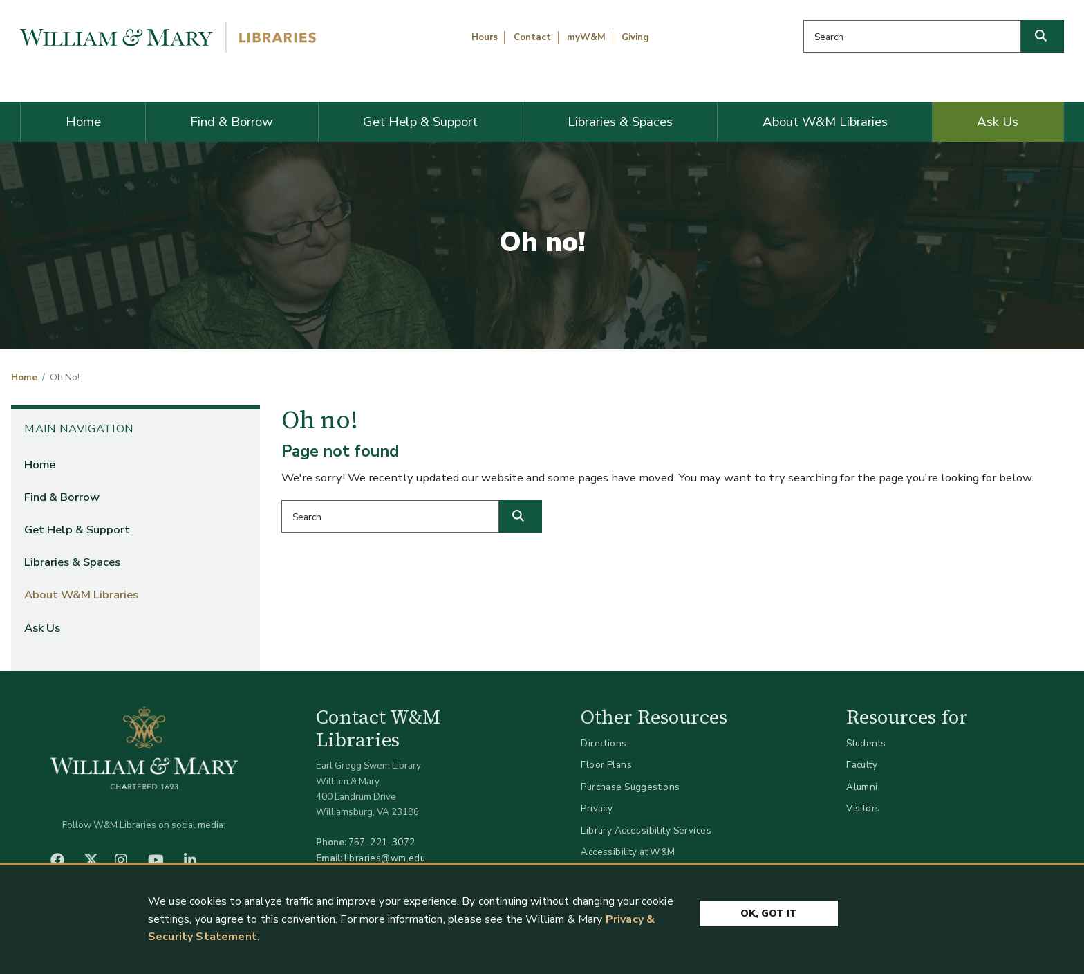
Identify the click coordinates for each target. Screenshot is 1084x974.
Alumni (862, 786)
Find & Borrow (231, 122)
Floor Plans (606, 764)
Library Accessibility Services (646, 830)
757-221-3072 (381, 842)
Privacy (597, 808)
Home (83, 122)
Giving (635, 37)
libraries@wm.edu (385, 858)
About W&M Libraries (825, 122)
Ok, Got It (768, 914)
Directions (603, 743)
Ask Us (997, 122)
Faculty (861, 764)
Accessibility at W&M (628, 851)
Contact (532, 37)
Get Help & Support (420, 122)
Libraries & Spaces (620, 122)
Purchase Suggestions (630, 786)
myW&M (586, 37)
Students (866, 743)
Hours (484, 37)
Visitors (863, 808)
